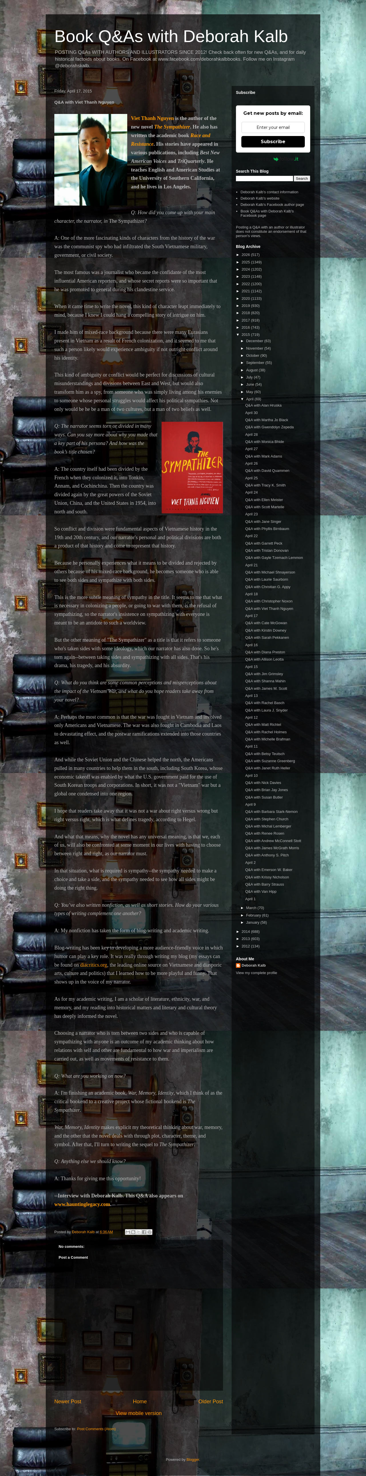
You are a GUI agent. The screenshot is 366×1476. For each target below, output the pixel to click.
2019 (246, 306)
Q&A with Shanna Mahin (265, 681)
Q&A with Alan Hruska (263, 405)
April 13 (251, 695)
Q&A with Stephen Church (266, 819)
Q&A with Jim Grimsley (264, 674)
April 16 (251, 645)
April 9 (250, 804)
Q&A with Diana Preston (265, 652)
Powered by (273, 159)
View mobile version (139, 1413)
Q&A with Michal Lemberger (268, 826)
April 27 (251, 449)
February (254, 915)
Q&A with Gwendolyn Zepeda (269, 427)
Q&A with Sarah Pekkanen (267, 637)
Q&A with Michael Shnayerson (270, 572)
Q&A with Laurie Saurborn (266, 579)
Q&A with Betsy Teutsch (265, 754)
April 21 (251, 565)
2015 (246, 334)
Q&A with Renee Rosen (264, 833)
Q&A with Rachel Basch (264, 703)
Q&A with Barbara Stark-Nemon (271, 811)
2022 (246, 284)
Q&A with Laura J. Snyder (266, 710)
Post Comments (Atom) (96, 1429)
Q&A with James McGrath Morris (272, 848)
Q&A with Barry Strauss (264, 884)
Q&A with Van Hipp (261, 891)
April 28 (251, 434)
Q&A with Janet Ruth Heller (267, 768)
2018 (246, 313)
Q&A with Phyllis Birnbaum (267, 529)
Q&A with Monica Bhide (264, 442)
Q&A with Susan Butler (264, 797)
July (250, 377)
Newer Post (67, 1401)
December (255, 341)
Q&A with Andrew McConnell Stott (273, 841)
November (255, 348)
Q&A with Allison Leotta (264, 659)
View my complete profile (256, 973)
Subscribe (273, 141)
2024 (246, 269)
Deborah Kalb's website (259, 198)
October (253, 355)
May (250, 392)
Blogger (192, 1459)
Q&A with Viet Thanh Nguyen (269, 608)
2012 (246, 946)
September (255, 362)
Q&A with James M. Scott (266, 688)
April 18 (251, 594)
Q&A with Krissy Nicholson (267, 877)
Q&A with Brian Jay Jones (266, 790)
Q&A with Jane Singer (263, 521)
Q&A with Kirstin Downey (265, 630)
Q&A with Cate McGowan (266, 623)
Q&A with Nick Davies (263, 783)
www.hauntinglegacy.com (82, 1204)
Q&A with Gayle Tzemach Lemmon (274, 557)
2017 (246, 320)
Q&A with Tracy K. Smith (265, 485)
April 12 (251, 717)
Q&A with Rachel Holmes (266, 732)
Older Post (210, 1401)
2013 (246, 939)
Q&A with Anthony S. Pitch (267, 855)
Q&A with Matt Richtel (263, 724)
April (250, 399)
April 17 (251, 616)
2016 (246, 327)
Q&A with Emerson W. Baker (268, 870)
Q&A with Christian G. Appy (267, 587)
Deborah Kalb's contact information (269, 192)
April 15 (251, 667)
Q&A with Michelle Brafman (267, 739)
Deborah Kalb (254, 965)
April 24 (251, 492)
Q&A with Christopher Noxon (268, 601)
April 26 (251, 463)
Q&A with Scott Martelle (264, 507)
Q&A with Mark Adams (263, 456)
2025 (246, 262)
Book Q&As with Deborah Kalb (171, 36)
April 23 (251, 514)
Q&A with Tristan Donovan (267, 550)
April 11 (251, 746)
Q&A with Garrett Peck (263, 543)
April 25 (251, 478)
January (253, 922)
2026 (246, 255)
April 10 (251, 775)
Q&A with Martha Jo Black (266, 420)
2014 (246, 931)
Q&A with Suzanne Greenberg (270, 761)
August (252, 370)
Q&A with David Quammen (267, 470)
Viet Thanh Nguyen (152, 118)
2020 (246, 298)
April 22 (251, 536)
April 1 (250, 899)
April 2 (250, 862)
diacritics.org (93, 965)
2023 (246, 276)
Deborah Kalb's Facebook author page (272, 204)
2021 (246, 291)
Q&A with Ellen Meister (264, 500)
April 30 (251, 413)
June (250, 384)
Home (140, 1401)
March (252, 908)
